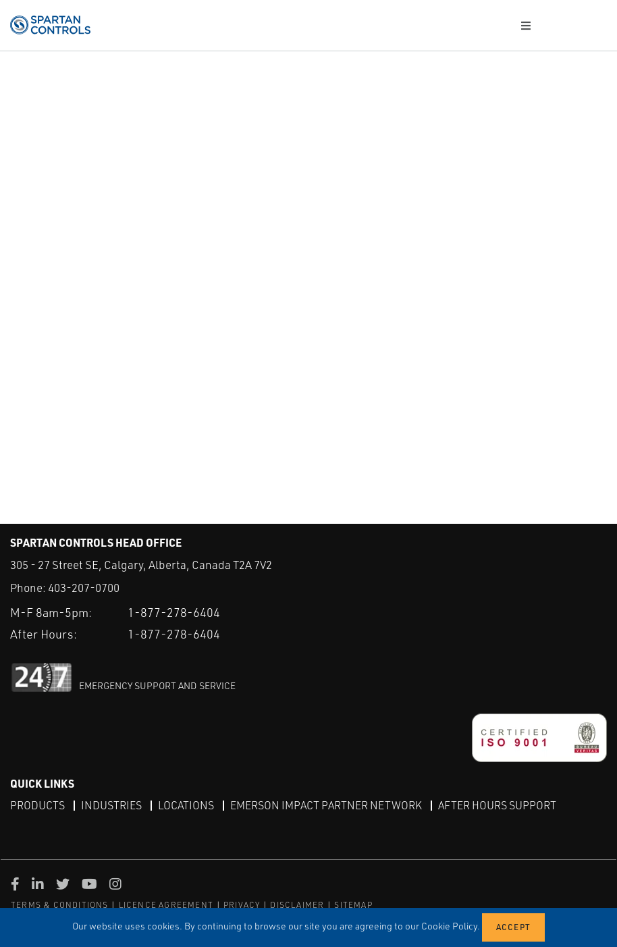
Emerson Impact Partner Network (326, 805)
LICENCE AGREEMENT (166, 905)
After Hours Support (497, 805)
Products (37, 805)
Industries (111, 805)
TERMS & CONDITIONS (60, 905)
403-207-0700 (83, 587)
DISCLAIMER (297, 905)
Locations (186, 805)
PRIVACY (241, 905)
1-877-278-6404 (174, 612)
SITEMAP (353, 905)
